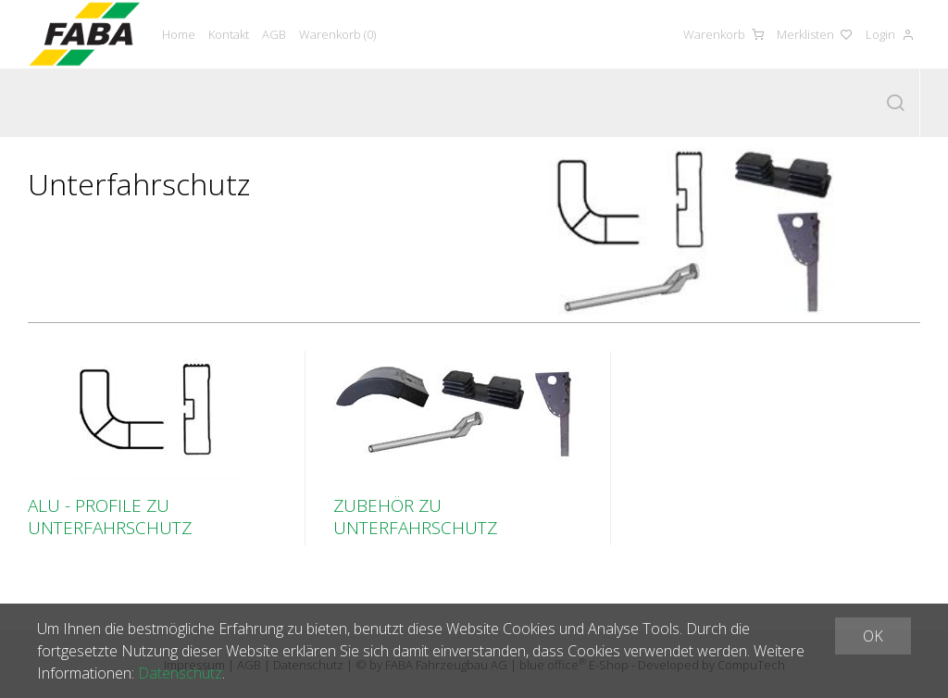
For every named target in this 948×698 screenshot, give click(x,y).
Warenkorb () (337, 34)
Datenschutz (180, 673)
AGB (274, 34)
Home (178, 34)
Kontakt (228, 34)
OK (873, 636)
